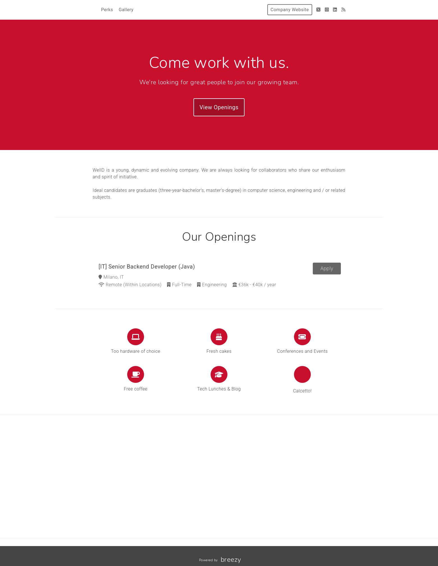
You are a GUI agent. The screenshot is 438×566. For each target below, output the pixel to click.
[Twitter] (318, 9)
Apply (326, 268)
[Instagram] (327, 9)
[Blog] (343, 9)
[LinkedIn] (335, 9)
